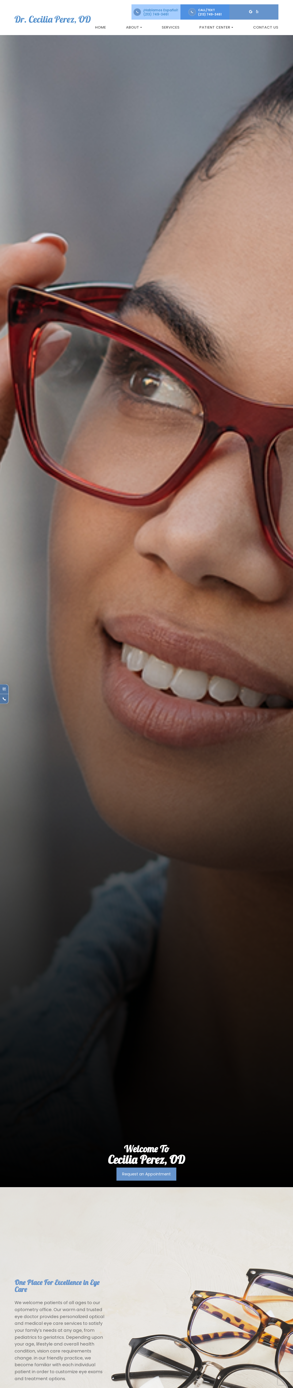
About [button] (134, 27)
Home (100, 27)
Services (171, 27)
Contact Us (265, 27)
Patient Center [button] (216, 27)
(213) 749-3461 (155, 14)
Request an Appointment (146, 1174)
